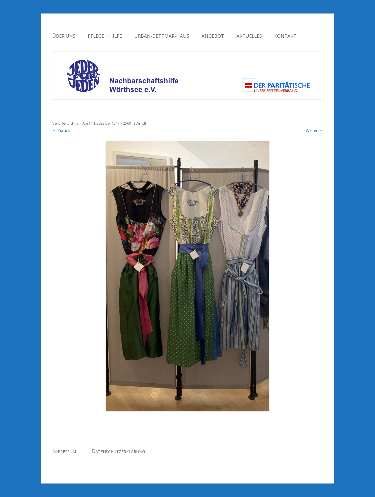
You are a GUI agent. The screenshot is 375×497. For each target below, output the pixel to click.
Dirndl (141, 123)
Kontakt (285, 36)
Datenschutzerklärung (118, 451)
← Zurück (61, 130)
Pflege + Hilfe (105, 36)
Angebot (213, 36)
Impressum (64, 451)
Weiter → (314, 130)
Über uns (63, 36)
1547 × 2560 (121, 123)
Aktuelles (249, 36)
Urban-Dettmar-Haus (161, 36)
